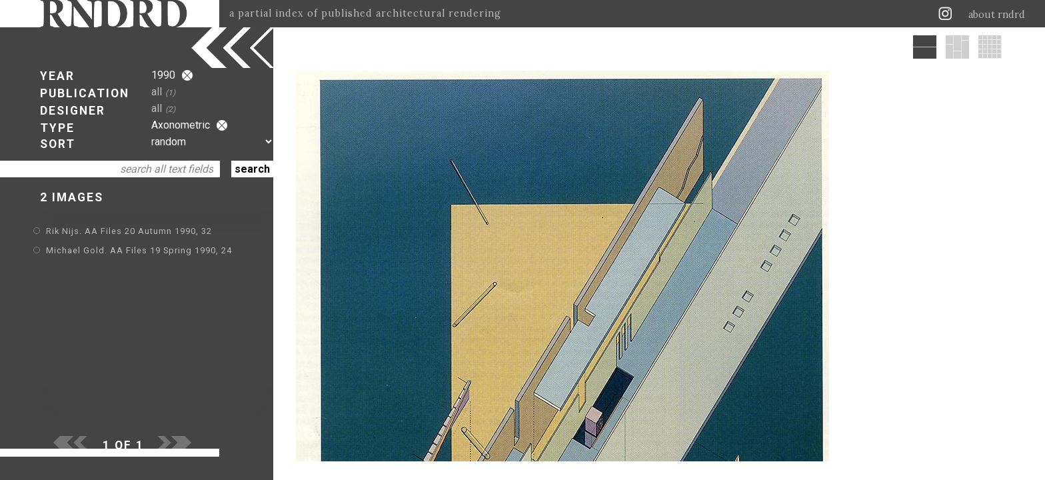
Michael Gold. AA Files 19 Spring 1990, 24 (139, 250)
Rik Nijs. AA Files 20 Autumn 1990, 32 (129, 231)
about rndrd (996, 15)
